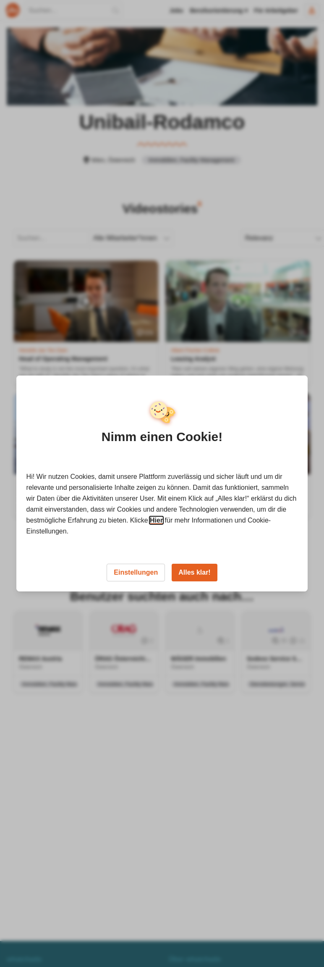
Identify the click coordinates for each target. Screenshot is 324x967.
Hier (156, 520)
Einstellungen (136, 572)
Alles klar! (194, 572)
